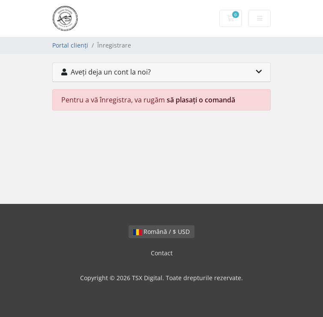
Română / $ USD (161, 231)
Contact (162, 253)
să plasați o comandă (201, 100)
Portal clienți (70, 45)
